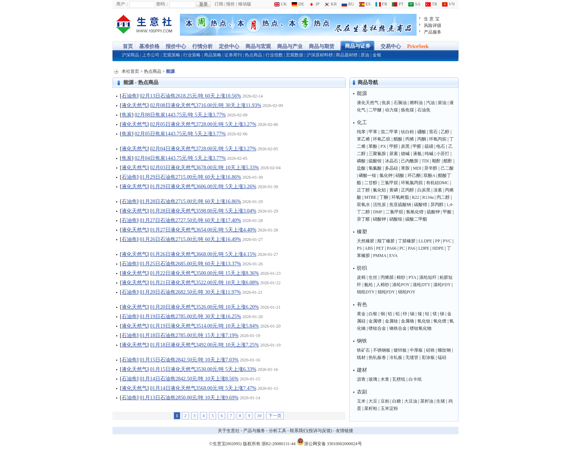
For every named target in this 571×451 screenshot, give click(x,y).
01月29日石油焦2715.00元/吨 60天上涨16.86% (190, 177)
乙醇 (445, 131)
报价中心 (176, 46)
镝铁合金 (398, 328)
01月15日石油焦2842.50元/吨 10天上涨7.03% (189, 360)
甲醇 (393, 146)
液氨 (417, 153)
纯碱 (429, 153)
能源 (362, 93)
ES (365, 4)
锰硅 (442, 357)
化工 (362, 122)
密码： (162, 4)
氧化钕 (423, 321)
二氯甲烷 (394, 211)
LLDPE (425, 241)
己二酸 (447, 168)
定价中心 (229, 46)
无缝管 (411, 357)
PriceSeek (418, 46)
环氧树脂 (400, 197)
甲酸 (447, 211)
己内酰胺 (409, 160)
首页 (128, 46)
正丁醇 (363, 190)
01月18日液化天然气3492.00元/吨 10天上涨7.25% (204, 345)
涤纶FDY (442, 284)
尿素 (393, 153)
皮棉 (361, 277)
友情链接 (344, 430)
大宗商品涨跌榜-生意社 (144, 25)
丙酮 (421, 139)
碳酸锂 (420, 204)
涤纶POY (401, 284)
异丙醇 (437, 204)
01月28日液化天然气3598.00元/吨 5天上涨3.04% (203, 211)
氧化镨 (439, 321)
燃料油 (416, 102)
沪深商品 (130, 55)
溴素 (437, 190)
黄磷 (393, 190)
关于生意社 (229, 430)
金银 (377, 55)
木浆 (385, 379)
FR (381, 4)
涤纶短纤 (428, 277)
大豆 (373, 401)
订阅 (218, 4)
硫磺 (429, 146)
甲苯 (373, 131)
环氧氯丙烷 (412, 182)
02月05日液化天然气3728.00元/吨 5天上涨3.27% (203, 124)
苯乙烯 (363, 139)
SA (414, 4)
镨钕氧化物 (421, 328)
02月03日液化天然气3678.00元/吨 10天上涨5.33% (204, 167)
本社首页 (130, 71)
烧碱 (405, 153)
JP (314, 4)
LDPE (423, 248)
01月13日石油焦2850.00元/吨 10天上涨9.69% (189, 397)
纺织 (362, 268)
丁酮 (383, 197)
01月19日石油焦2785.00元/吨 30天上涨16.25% (190, 316)
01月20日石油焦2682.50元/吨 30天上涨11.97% (190, 292)
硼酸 (421, 131)
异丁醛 (363, 219)
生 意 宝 (432, 18)
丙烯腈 (387, 277)
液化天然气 (134, 105)
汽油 (430, 102)
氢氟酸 (375, 168)
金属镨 (375, 321)
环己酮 (414, 175)
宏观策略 (171, 55)
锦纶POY (407, 291)
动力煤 (391, 109)
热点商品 (253, 55)
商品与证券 (357, 46)
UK (280, 4)
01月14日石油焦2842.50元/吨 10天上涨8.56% (189, 378)
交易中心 (391, 46)
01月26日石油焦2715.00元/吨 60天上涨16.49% (190, 239)
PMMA (379, 255)
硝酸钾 (379, 219)
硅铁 (430, 350)
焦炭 (127, 115)
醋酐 (448, 160)
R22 (415, 197)
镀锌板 (400, 350)
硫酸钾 (433, 211)
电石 (440, 146)
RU (348, 4)
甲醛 (417, 146)
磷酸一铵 (367, 175)
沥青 (361, 379)
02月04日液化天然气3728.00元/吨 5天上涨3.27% (203, 148)
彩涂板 (428, 357)
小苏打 (442, 153)
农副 (362, 392)
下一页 (274, 415)
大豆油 (410, 401)
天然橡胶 (365, 241)
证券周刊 (233, 55)
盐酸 (361, 168)
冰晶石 (391, 160)
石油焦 (129, 96)
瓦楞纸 (398, 379)
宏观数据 (294, 55)
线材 (361, 357)
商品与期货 (321, 46)
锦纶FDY (386, 291)
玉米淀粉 (389, 408)
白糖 (396, 401)
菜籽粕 (370, 408)
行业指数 (274, 55)
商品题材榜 (347, 55)
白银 (373, 313)
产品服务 (432, 32)
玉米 (361, 401)
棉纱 (401, 277)
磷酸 (361, 160)
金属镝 (407, 321)
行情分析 (202, 46)
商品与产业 (290, 46)
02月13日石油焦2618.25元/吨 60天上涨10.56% (190, 96)
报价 (230, 4)
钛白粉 (407, 131)
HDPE (438, 248)
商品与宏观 (258, 46)
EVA (393, 255)
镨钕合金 (377, 328)
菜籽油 (426, 401)
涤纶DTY (421, 284)
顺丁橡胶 (386, 241)
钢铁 (362, 341)
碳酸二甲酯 (416, 219)
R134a (427, 197)
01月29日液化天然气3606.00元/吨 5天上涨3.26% (203, 186)
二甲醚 (375, 109)
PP (437, 241)
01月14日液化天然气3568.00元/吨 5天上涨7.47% (203, 388)
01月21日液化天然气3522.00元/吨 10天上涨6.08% (204, 282)
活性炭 (379, 204)
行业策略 (192, 55)
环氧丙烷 (437, 139)
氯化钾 (386, 175)
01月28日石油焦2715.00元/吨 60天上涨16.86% (190, 201)
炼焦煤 (407, 109)
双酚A (429, 175)
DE (298, 4)
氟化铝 (379, 190)
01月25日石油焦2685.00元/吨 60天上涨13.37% (190, 263)
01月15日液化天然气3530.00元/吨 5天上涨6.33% (203, 369)
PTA (412, 277)
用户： (122, 4)
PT (397, 4)
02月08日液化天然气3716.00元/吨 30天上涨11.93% (205, 105)
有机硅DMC (437, 182)
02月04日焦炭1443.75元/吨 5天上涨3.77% (180, 158)
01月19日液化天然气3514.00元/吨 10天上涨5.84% (204, 326)
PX (383, 146)
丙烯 (409, 139)
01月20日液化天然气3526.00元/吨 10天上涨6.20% (204, 307)
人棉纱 (382, 284)
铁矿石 (363, 350)
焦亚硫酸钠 (400, 204)
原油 (365, 55)
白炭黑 (423, 190)
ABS (369, 248)
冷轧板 (395, 357)
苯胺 (405, 168)
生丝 (373, 277)
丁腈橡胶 (407, 241)
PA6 (411, 248)
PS (359, 248)
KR (330, 4)
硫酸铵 (375, 160)
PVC (447, 241)
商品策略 (212, 55)
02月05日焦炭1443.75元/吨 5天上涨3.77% (180, 134)
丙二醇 (443, 197)
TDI (425, 160)
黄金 (361, 313)
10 (259, 415)
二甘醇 (370, 182)
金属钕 (391, 321)
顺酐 (436, 160)
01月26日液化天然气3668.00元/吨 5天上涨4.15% (203, 254)
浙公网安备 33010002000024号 (329, 441)
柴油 (442, 102)
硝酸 (399, 175)
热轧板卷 (377, 357)
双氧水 (363, 204)
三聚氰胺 (377, 153)
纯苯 (361, 131)
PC (402, 248)
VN (448, 4)
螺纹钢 (444, 350)
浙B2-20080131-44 (278, 443)
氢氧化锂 (415, 211)
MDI (417, 168)
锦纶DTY (365, 291)
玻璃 (373, 379)
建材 (362, 370)
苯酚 (373, 146)
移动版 (244, 4)
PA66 (391, 248)
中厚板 (416, 350)
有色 (362, 304)
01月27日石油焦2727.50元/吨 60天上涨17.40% (190, 220)
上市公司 (151, 55)
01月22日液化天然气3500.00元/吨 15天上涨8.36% (204, 273)
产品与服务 (254, 430)
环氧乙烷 (381, 139)
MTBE (370, 197)
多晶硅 (391, 168)
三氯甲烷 (389, 182)
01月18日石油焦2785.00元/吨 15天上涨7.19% (189, 335)
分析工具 (277, 430)
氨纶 (368, 284)
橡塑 (362, 231)
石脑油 (400, 102)
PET (380, 248)
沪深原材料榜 (320, 55)
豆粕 (385, 401)
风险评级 (432, 25)
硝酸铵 (395, 219)
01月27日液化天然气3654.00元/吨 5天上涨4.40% (203, 230)
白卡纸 (415, 379)
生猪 (440, 401)
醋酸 (398, 139)
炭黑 (405, 146)
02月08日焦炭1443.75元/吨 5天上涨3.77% (180, 115)
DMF (377, 211)
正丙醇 (407, 190)
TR (431, 4)
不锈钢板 (381, 350)
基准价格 (149, 46)
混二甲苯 (389, 131)
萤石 (433, 131)
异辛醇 (430, 168)
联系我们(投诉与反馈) (311, 430)
